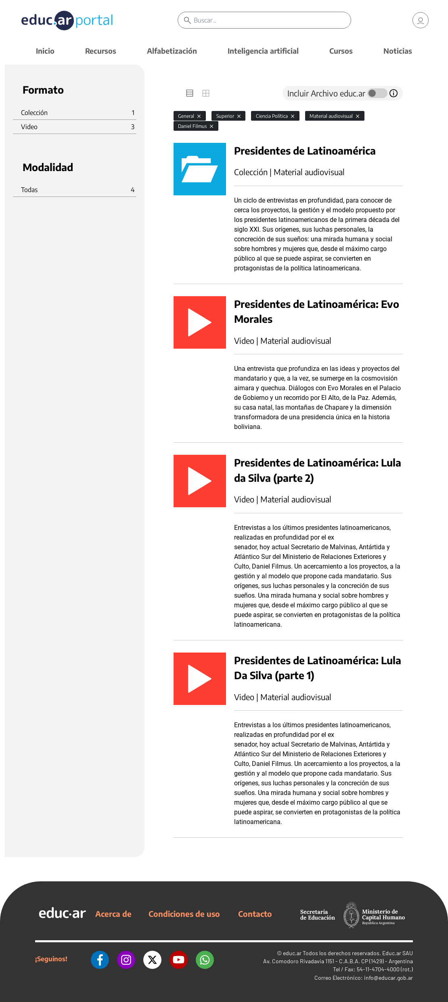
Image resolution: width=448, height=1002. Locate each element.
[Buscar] (272, 20)
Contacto (255, 913)
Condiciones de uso (184, 913)
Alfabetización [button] (172, 50)
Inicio (45, 50)
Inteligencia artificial (263, 50)
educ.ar (292, 953)
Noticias (397, 50)
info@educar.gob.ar (388, 977)
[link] (420, 20)
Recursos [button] (100, 50)
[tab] (190, 93)
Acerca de (113, 913)
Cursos (341, 50)
